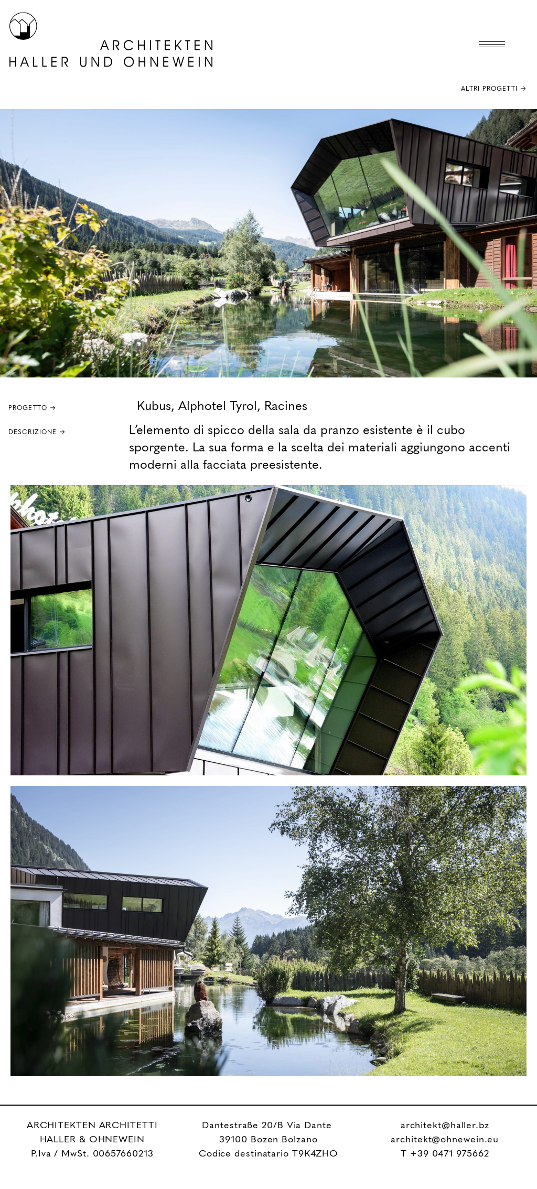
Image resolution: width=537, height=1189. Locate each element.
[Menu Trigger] (492, 44)
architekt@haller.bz (445, 1126)
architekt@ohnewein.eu (445, 1140)
